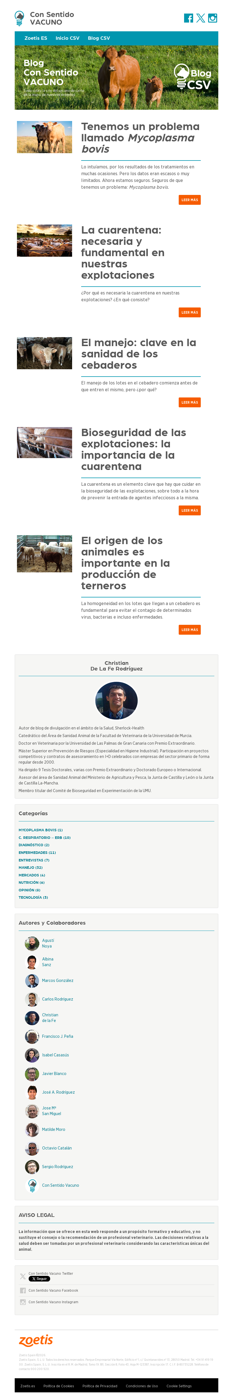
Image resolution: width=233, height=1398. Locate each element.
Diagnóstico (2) (34, 845)
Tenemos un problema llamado (140, 138)
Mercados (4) (32, 875)
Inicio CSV (67, 38)
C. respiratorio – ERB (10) (45, 838)
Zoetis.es (27, 1386)
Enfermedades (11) (37, 853)
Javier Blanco (54, 1073)
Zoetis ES (36, 38)
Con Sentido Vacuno (60, 1185)
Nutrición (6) (32, 883)
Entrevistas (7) (34, 860)
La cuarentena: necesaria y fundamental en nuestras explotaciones (123, 253)
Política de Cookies (59, 1386)
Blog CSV (99, 38)
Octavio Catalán (57, 1148)
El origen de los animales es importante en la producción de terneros (125, 563)
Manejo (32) (31, 868)
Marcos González (58, 980)
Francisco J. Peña (57, 1036)
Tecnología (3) (33, 898)
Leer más (190, 200)
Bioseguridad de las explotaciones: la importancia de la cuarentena (133, 449)
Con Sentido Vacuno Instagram (53, 1302)
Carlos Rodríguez (57, 999)
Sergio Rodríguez (57, 1166)
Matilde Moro (53, 1129)
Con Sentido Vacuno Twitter (51, 1273)
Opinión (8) (29, 890)
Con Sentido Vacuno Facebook (53, 1290)
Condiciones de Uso (142, 1386)
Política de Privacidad (100, 1386)
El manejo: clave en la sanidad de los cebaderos (138, 354)
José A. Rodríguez (58, 1092)
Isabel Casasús (55, 1055)
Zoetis (44, 18)
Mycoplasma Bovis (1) (41, 830)
